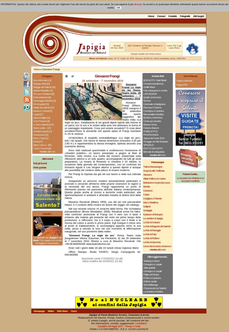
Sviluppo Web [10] (41, 83)
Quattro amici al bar (152, 97)
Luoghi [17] (38, 114)
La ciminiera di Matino (153, 291)
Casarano (147, 190)
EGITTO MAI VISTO (152, 148)
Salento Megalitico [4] (42, 90)
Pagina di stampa (184, 80)
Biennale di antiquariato (153, 151)
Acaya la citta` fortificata (153, 170)
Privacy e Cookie (133, 326)
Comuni (161, 16)
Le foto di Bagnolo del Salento (156, 226)
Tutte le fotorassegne (152, 166)
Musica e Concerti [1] (42, 111)
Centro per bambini (152, 121)
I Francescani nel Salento (154, 288)
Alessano (147, 174)
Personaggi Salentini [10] (44, 100)
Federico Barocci (151, 128)
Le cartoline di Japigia (153, 218)
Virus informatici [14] (42, 80)
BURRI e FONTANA (152, 117)
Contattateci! (140, 323)
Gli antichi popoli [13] (42, 131)
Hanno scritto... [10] (41, 128)
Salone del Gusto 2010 (153, 138)
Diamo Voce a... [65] (42, 145)
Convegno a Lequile (152, 264)
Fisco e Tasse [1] (40, 138)
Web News (62, 311)
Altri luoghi (198, 16)
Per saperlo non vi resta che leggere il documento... (48, 242)
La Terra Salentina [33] (43, 124)
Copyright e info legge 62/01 (110, 326)
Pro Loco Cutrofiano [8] (43, 94)
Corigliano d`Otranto (152, 198)
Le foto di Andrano (151, 222)
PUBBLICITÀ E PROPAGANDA (151, 133)
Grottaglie (147, 210)
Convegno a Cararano (153, 111)
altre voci (47, 151)
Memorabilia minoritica (153, 114)
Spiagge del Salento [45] (44, 87)
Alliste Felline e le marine (154, 178)
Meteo (51, 311)
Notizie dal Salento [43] (43, 107)
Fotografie (185, 16)
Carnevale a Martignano (154, 104)
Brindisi (146, 186)
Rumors (147, 100)
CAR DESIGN (150, 94)
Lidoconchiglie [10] (41, 117)
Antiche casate (150, 281)
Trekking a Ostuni (151, 261)
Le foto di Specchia (152, 242)
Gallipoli (146, 206)
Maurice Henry (150, 124)
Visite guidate (149, 267)
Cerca (74, 311)
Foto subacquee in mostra (155, 90)
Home (151, 16)
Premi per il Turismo (152, 107)
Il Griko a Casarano (152, 278)
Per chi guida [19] (41, 104)
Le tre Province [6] (41, 121)
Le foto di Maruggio (152, 230)
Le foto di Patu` (150, 234)
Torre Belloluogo (150, 284)
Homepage (39, 311)
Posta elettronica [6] (42, 97)
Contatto (172, 16)
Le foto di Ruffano (151, 238)
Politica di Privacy (151, 274)
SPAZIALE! (148, 145)
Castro (146, 194)
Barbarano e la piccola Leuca (156, 182)
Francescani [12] (40, 134)
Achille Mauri (149, 87)
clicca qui (138, 4)
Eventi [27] (37, 141)
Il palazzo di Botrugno (153, 214)
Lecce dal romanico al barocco (157, 246)
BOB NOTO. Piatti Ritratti (154, 80)
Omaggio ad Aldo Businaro (155, 141)
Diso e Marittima (150, 202)
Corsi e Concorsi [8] (42, 148)
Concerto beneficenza (153, 83)
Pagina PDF (181, 84)
